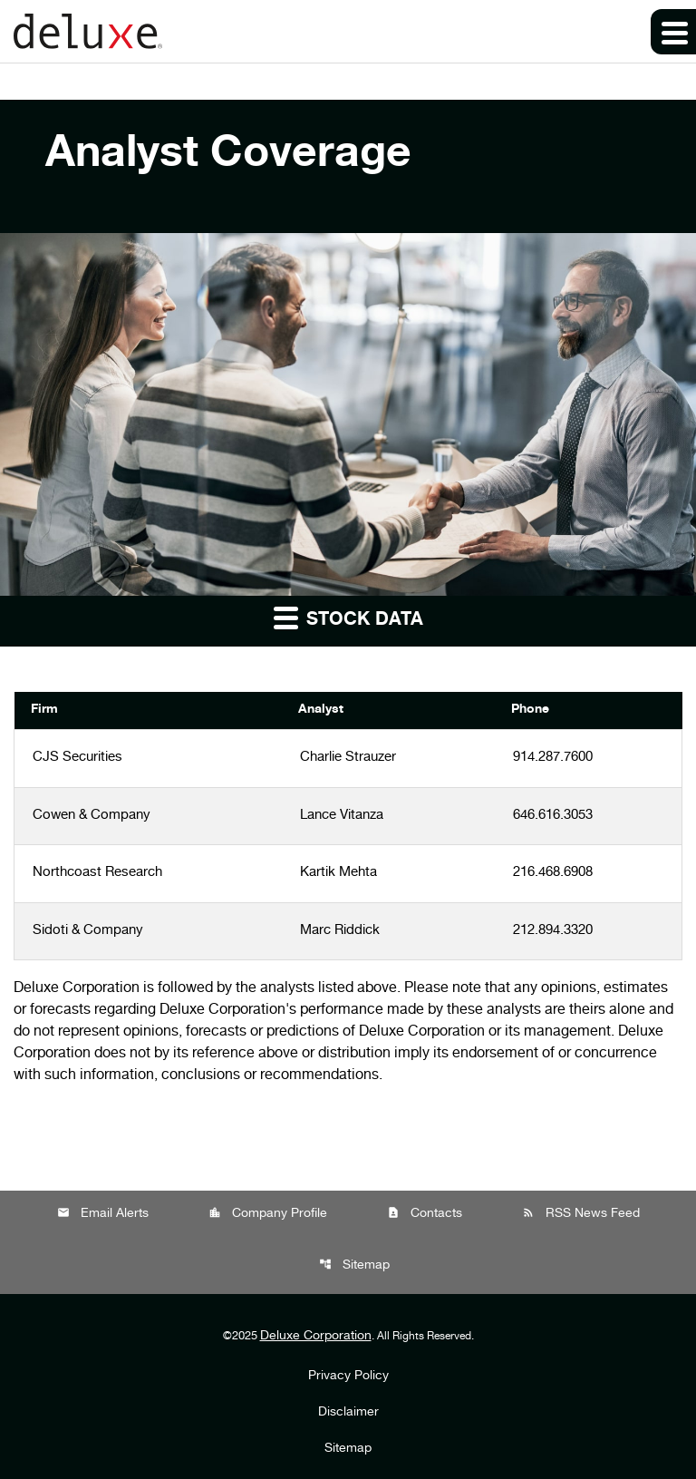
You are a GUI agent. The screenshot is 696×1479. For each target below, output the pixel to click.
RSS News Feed (581, 1213)
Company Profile (267, 1213)
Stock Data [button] (348, 617)
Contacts (424, 1213)
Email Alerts (103, 1213)
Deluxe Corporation (316, 1336)
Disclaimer (348, 1412)
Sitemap (354, 1265)
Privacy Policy (348, 1376)
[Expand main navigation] (673, 31)
